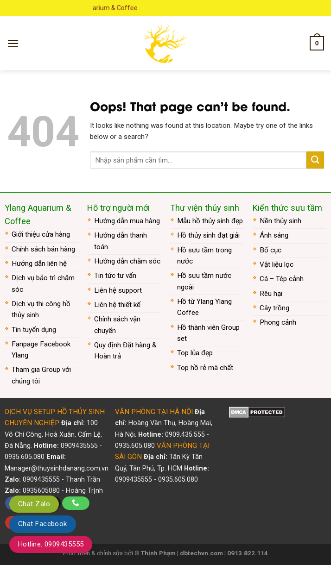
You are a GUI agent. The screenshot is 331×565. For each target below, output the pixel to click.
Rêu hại (271, 293)
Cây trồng (274, 308)
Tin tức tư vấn (115, 275)
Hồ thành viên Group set (208, 333)
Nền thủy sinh (280, 221)
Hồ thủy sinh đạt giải (208, 235)
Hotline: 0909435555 (50, 544)
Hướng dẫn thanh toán (120, 241)
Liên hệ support (118, 290)
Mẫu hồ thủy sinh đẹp (210, 221)
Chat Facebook (42, 524)
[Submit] (315, 160)
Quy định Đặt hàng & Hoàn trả (125, 350)
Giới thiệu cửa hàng (41, 234)
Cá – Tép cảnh (282, 279)
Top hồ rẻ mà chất (205, 368)
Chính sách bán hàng (43, 249)
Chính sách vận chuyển (117, 324)
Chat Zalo (34, 504)
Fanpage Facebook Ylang (41, 349)
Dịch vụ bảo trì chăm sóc (43, 283)
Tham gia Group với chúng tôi (41, 375)
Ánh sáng (274, 235)
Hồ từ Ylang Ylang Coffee (204, 307)
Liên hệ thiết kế (117, 305)
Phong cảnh (278, 322)
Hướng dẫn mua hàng (127, 221)
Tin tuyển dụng (34, 330)
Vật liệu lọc (276, 264)
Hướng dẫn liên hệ (39, 263)
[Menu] (13, 43)
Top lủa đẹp (195, 353)
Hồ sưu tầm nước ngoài (204, 281)
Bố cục (270, 250)
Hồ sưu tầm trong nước (204, 255)
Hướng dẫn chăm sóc (127, 261)
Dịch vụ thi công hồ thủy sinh (41, 309)
